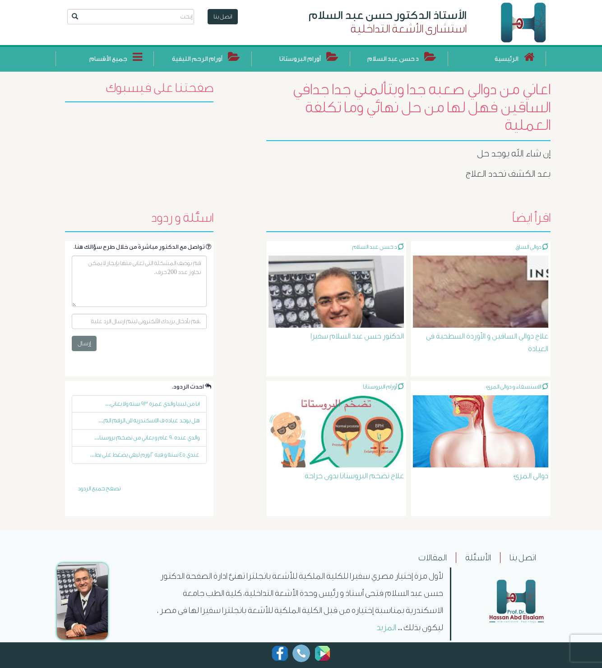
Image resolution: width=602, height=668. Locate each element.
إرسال (84, 343)
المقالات (432, 558)
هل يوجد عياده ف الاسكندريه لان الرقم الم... (148, 420)
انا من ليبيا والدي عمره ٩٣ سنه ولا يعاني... (152, 403)
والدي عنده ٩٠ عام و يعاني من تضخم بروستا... (146, 437)
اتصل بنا (222, 16)
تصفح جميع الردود (99, 488)
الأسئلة (478, 558)
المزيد (386, 627)
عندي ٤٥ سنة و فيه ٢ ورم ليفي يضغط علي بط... (144, 454)
